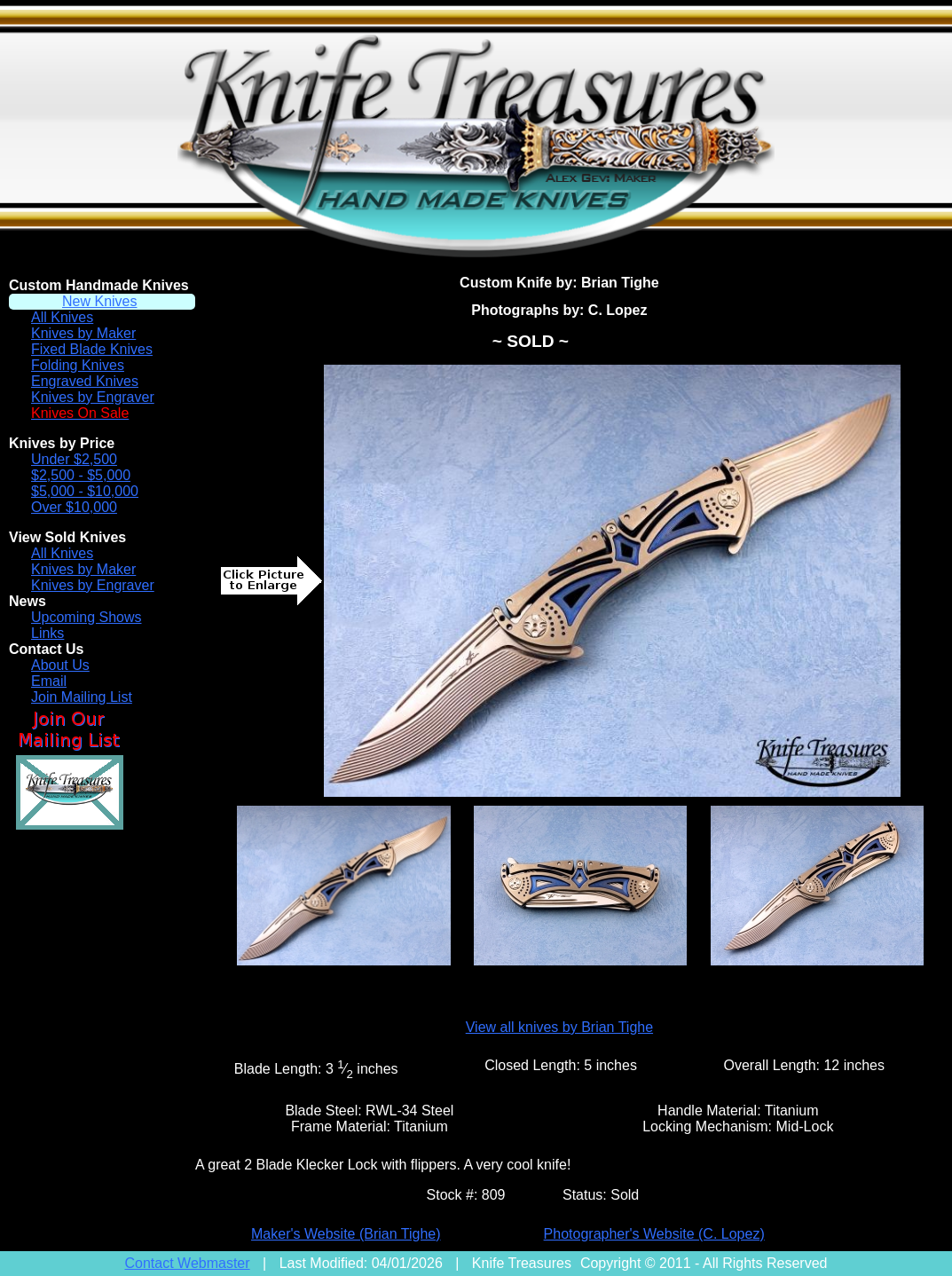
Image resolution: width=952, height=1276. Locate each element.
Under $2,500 (74, 459)
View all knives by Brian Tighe (559, 1027)
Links (47, 633)
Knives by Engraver (92, 397)
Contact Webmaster (187, 1263)
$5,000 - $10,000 (84, 491)
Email (49, 681)
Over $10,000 (74, 507)
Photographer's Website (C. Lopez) (654, 1233)
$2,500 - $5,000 (80, 475)
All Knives (62, 317)
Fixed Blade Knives (92, 349)
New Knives (99, 301)
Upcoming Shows (86, 617)
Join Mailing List (81, 697)
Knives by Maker (83, 333)
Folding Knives (77, 365)
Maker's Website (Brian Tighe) (346, 1233)
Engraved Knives (84, 381)
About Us (60, 665)
